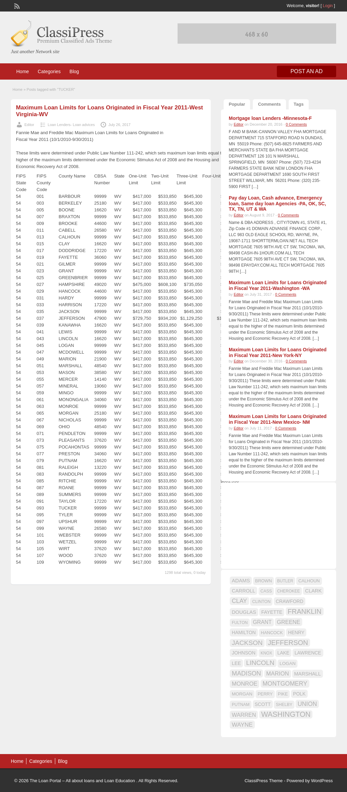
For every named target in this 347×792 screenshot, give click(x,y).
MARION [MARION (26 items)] (277, 673)
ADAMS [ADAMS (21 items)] (241, 580)
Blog (74, 71)
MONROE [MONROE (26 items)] (244, 684)
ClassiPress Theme (264, 780)
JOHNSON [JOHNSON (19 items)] (244, 652)
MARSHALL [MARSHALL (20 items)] (307, 673)
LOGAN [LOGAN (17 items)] (287, 663)
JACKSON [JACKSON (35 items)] (247, 642)
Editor (29, 125)
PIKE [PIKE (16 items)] (283, 693)
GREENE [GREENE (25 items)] (288, 622)
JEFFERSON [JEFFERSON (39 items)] (288, 642)
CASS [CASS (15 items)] (266, 591)
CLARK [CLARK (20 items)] (313, 590)
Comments (269, 104)
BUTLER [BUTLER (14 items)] (285, 581)
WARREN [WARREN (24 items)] (244, 715)
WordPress (322, 780)
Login (328, 5)
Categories (49, 71)
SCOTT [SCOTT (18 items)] (263, 704)
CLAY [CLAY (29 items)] (239, 601)
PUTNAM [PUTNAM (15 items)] (240, 704)
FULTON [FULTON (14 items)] (240, 622)
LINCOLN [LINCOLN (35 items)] (260, 662)
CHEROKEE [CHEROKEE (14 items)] (288, 591)
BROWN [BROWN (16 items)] (263, 580)
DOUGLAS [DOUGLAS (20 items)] (244, 612)
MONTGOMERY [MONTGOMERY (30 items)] (285, 683)
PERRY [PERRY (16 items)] (265, 693)
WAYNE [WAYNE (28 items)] (242, 724)
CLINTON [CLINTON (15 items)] (261, 601)
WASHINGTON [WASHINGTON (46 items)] (286, 714)
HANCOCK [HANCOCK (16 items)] (272, 632)
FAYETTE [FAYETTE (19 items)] (271, 612)
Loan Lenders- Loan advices (71, 125)
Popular (237, 104)
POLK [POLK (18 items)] (299, 693)
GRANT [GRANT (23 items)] (262, 622)
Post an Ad (306, 71)
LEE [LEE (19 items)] (236, 663)
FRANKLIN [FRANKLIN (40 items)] (305, 611)
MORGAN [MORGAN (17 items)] (242, 693)
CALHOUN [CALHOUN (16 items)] (309, 580)
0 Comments (296, 124)
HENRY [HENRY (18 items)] (296, 632)
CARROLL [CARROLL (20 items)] (243, 590)
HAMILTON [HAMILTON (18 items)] (244, 632)
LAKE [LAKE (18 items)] (283, 652)
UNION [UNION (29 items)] (307, 704)
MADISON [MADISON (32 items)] (246, 673)
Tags (299, 104)
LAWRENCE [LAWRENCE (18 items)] (307, 652)
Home (22, 71)
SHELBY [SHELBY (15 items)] (284, 704)
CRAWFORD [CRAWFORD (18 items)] (289, 601)
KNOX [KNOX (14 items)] (266, 653)
